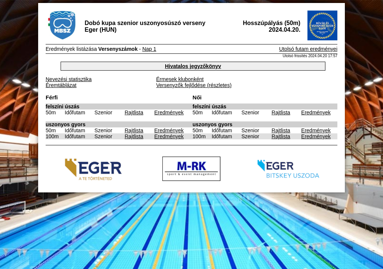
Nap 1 (149, 49)
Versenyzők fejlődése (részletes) (194, 85)
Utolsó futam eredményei (308, 49)
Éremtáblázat (61, 85)
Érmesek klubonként (180, 79)
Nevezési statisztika (69, 79)
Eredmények (169, 112)
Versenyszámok (118, 49)
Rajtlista (134, 112)
